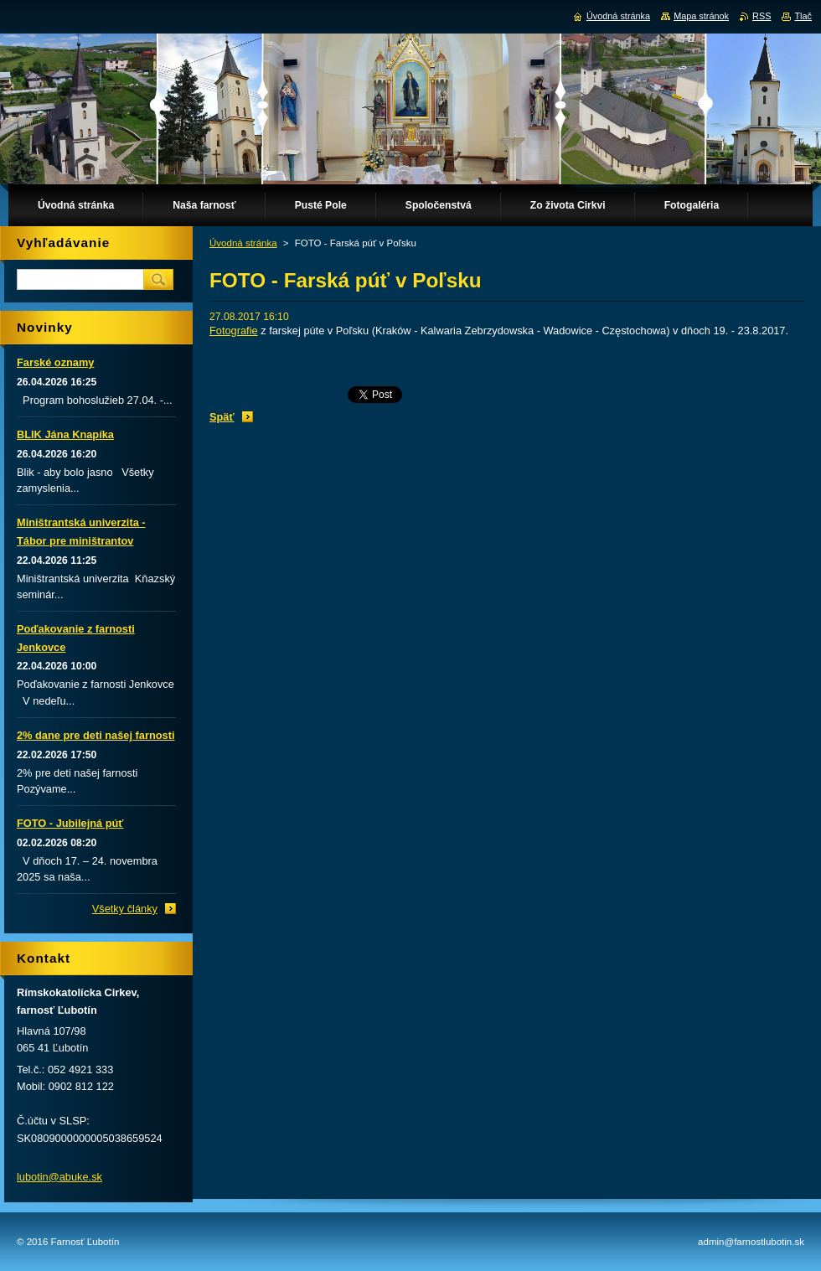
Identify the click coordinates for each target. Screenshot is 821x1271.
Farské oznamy (55, 362)
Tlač (803, 16)
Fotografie (233, 330)
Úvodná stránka (243, 243)
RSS (761, 16)
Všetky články (124, 908)
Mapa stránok (701, 16)
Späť (222, 417)
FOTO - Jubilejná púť (70, 823)
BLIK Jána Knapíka (65, 434)
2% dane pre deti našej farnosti (95, 735)
